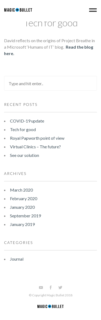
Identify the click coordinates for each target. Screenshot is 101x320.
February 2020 (23, 198)
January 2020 (22, 207)
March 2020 (21, 189)
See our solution (24, 155)
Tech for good (51, 22)
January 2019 (22, 224)
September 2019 (25, 215)
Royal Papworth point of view (37, 138)
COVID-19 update (27, 120)
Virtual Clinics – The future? (35, 146)
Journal (16, 258)
